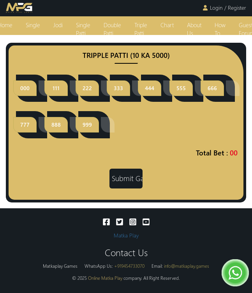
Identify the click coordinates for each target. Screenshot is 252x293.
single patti (83, 29)
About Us (194, 29)
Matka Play (126, 235)
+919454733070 (129, 266)
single (33, 25)
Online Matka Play (105, 278)
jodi (58, 25)
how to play (220, 33)
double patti (112, 29)
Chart (167, 25)
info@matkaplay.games (186, 266)
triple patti (140, 29)
